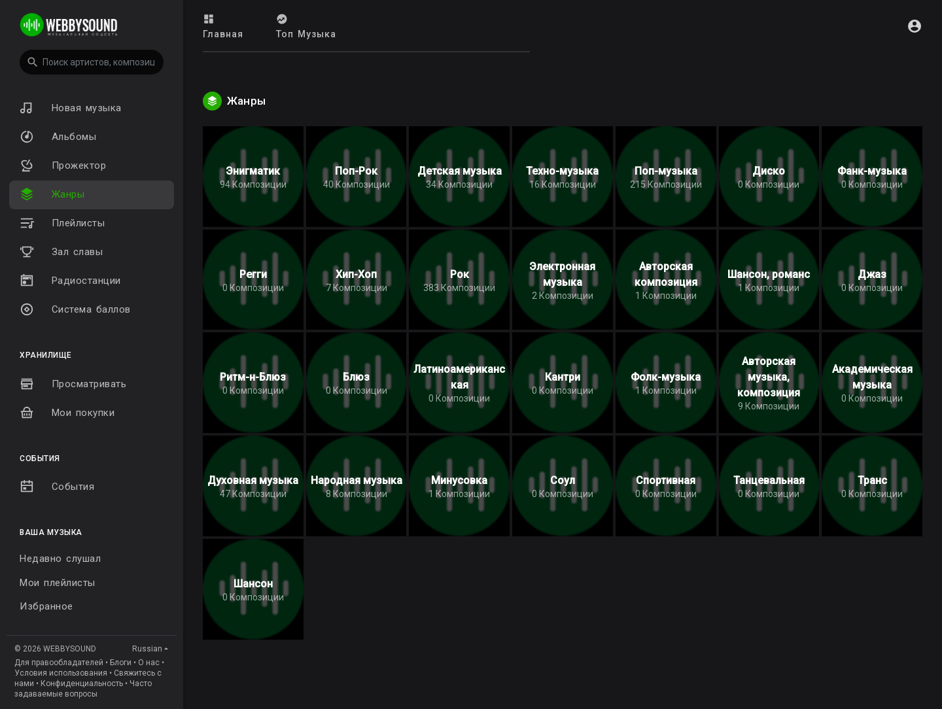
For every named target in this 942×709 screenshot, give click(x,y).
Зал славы (61, 252)
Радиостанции (70, 280)
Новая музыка (71, 108)
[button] (92, 62)
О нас (149, 662)
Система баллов (75, 309)
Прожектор (63, 165)
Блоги (120, 662)
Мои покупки (67, 413)
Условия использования (60, 673)
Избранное (46, 606)
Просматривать (73, 384)
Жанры (52, 194)
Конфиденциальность (82, 683)
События (57, 486)
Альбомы (58, 137)
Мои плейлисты (58, 583)
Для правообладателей (58, 662)
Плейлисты (62, 223)
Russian (147, 648)
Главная (223, 26)
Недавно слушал (60, 558)
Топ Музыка (306, 26)
